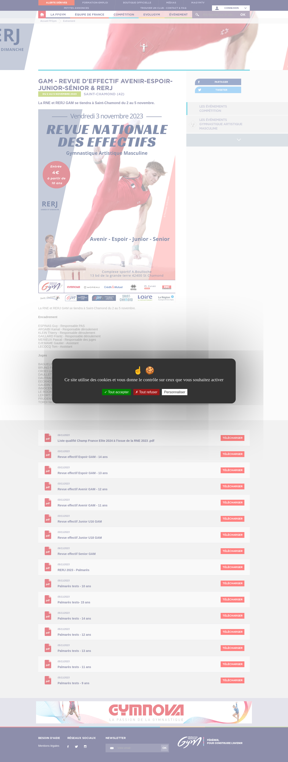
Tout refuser (146, 392)
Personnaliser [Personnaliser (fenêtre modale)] (174, 392)
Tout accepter (116, 392)
